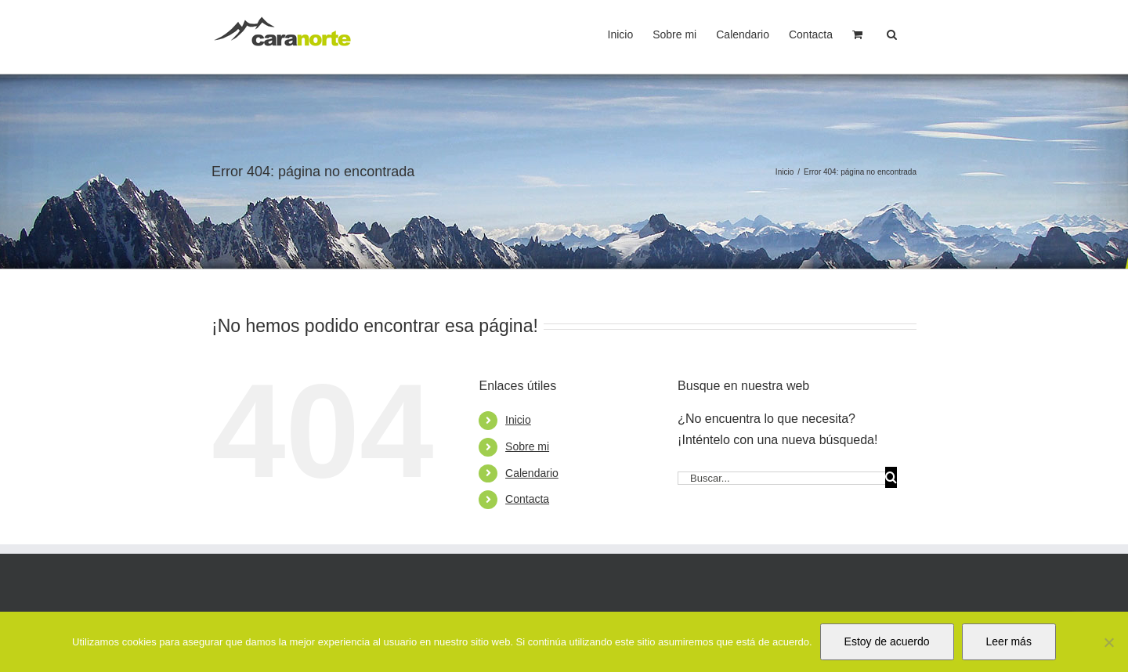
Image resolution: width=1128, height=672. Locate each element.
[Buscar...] (781, 478)
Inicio (518, 420)
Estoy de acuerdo (887, 641)
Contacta (527, 499)
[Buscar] (891, 477)
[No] (1108, 642)
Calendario (532, 473)
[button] (892, 33)
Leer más (1009, 641)
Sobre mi (527, 446)
